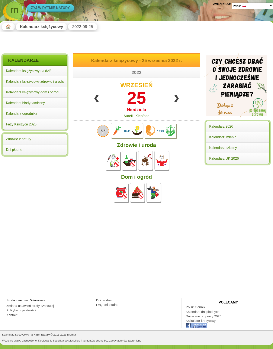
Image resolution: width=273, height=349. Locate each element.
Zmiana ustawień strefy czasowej (30, 306)
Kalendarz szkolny (223, 148)
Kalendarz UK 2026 (224, 158)
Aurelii (128, 116)
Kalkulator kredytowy (201, 320)
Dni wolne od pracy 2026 (203, 316)
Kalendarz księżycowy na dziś (28, 71)
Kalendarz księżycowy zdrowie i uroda (35, 81)
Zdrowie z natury (18, 139)
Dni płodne (14, 150)
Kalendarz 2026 (221, 126)
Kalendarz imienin (222, 137)
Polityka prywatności (21, 310)
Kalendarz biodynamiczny (25, 103)
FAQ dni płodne (107, 304)
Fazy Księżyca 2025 (21, 124)
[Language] (252, 6)
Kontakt (11, 315)
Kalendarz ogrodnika (21, 113)
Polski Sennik (195, 307)
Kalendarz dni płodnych (202, 312)
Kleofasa (142, 116)
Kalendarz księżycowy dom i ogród (32, 92)
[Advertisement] (34, 185)
